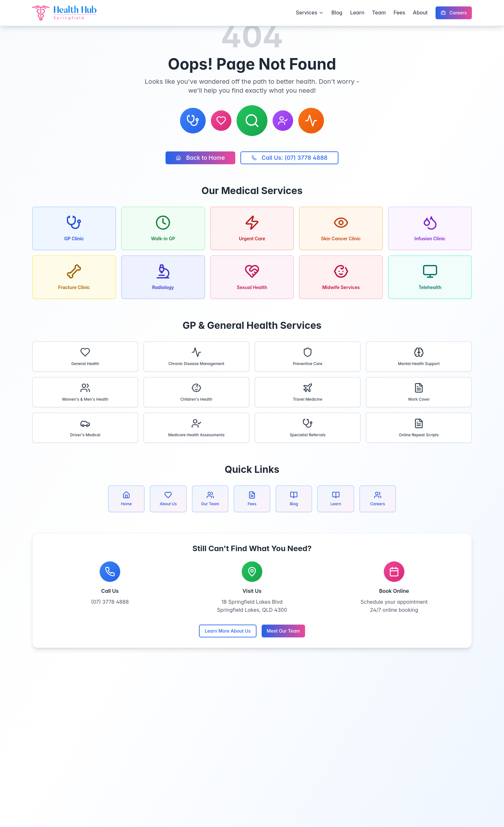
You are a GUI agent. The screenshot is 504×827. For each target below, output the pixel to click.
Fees (399, 12)
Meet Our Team (283, 631)
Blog (336, 12)
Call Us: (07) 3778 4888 (289, 157)
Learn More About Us (228, 631)
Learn (357, 12)
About (420, 12)
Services (310, 12)
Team (379, 12)
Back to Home (200, 157)
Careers (454, 12)
